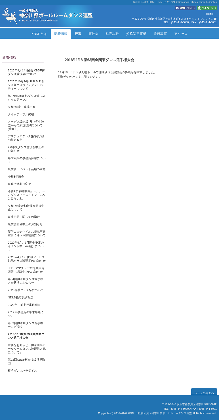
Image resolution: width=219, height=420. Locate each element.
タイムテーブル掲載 (21, 114)
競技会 (93, 34)
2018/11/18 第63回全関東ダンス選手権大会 (26, 335)
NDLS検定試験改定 (20, 297)
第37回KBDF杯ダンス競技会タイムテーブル (26, 97)
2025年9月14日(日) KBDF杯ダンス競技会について (26, 72)
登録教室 (160, 34)
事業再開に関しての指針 (24, 217)
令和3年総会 (16, 176)
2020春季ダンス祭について (26, 290)
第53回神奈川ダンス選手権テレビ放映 (25, 324)
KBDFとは (39, 34)
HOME (210, 14)
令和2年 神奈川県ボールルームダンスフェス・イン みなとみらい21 (27, 195)
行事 (78, 34)
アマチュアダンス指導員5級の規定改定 (26, 138)
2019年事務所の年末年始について (26, 314)
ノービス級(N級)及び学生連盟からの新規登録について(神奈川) (26, 125)
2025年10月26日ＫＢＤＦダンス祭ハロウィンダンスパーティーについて (27, 85)
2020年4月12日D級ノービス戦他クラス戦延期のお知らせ (27, 258)
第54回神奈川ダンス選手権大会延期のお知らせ (25, 280)
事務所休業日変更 (19, 184)
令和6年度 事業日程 (22, 107)
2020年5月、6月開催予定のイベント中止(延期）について (26, 246)
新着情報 (60, 34)
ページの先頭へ (204, 393)
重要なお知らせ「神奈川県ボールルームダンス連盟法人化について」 (27, 348)
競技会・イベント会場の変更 (27, 169)
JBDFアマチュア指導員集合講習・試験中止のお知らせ (26, 269)
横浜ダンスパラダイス (22, 370)
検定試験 (112, 34)
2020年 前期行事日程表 (24, 304)
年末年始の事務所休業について (27, 159)
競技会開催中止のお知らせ (25, 224)
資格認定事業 (136, 34)
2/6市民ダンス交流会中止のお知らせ (26, 149)
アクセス (180, 34)
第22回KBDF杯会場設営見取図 (26, 361)
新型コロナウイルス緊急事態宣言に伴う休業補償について (27, 233)
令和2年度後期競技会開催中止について (26, 207)
